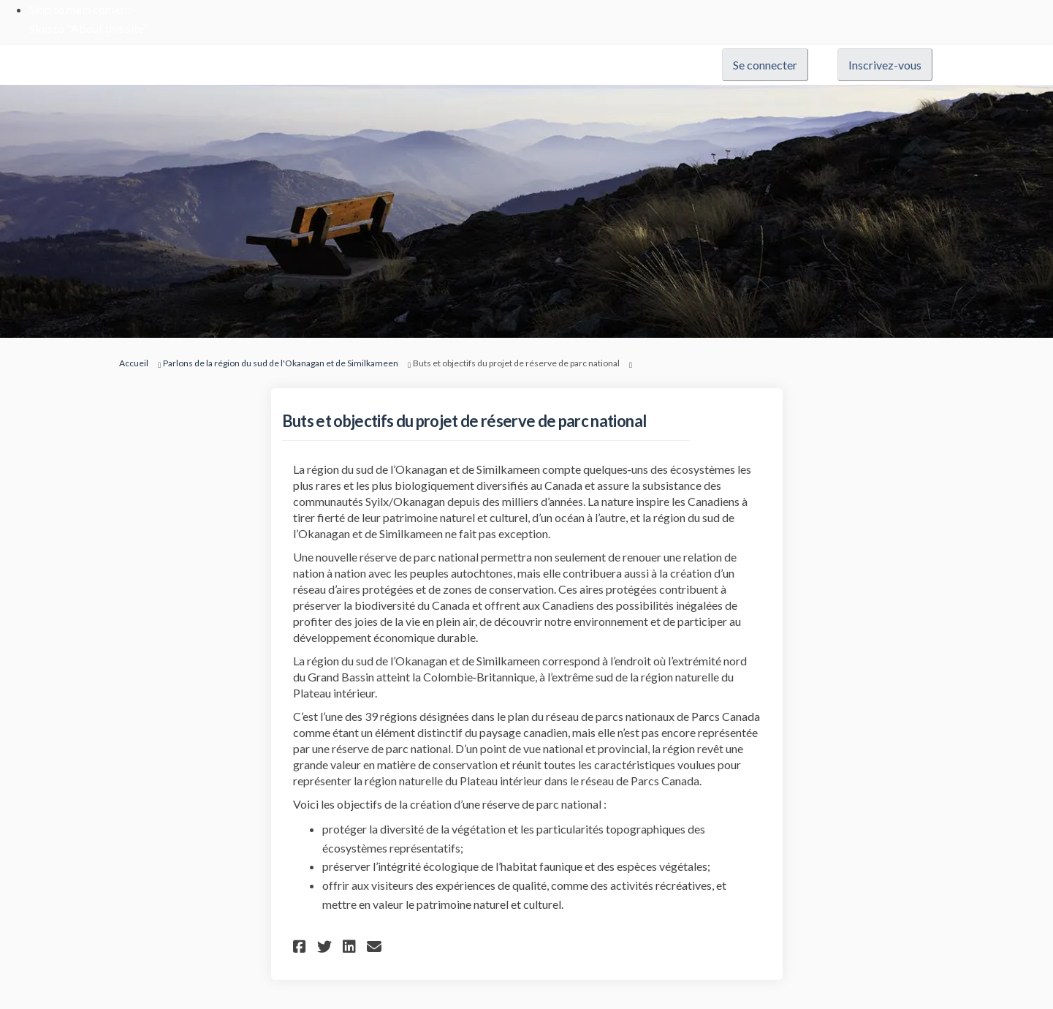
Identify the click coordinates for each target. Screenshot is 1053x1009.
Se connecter (765, 65)
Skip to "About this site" (88, 28)
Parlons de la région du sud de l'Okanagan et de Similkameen (280, 363)
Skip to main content (80, 9)
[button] (301, 946)
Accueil (133, 363)
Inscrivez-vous (884, 65)
